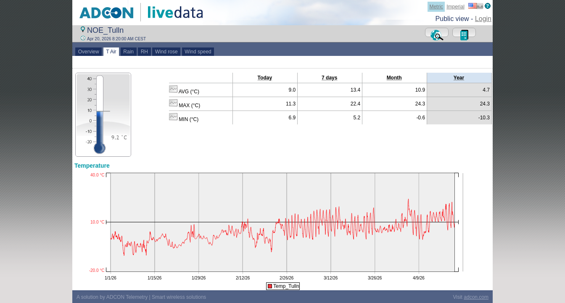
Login (483, 18)
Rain (129, 52)
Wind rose (166, 52)
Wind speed (198, 52)
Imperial (455, 7)
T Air (111, 52)
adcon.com (476, 297)
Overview (88, 52)
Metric (436, 7)
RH (144, 52)
